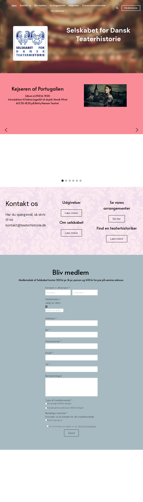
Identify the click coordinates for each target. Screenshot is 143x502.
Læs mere (71, 208)
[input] (71, 319)
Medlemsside (130, 8)
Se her (117, 214)
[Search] (117, 8)
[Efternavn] (85, 288)
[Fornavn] (58, 288)
